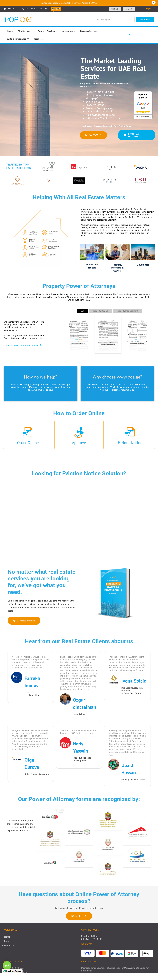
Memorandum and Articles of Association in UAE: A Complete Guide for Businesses (115, 969)
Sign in (129, 9)
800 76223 (11, 8)
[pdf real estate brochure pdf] (115, 563)
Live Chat (56, 9)
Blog (6, 941)
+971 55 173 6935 (34, 8)
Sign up (114, 9)
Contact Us (9, 945)
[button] (7, 965)
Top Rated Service (143, 96)
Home (7, 936)
